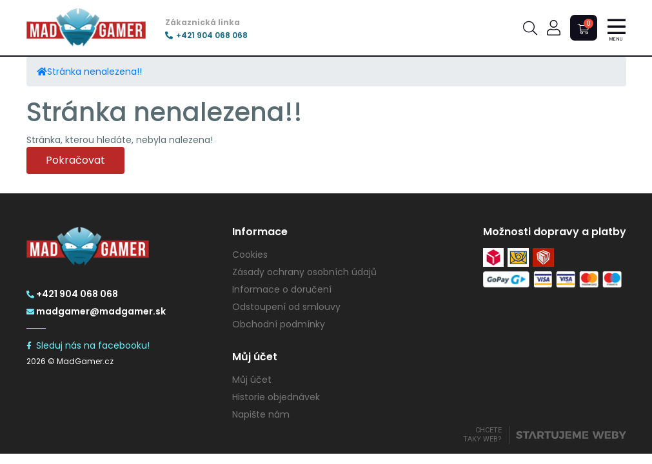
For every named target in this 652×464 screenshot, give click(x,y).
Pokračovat (75, 160)
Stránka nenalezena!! (94, 71)
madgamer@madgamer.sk (96, 311)
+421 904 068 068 (206, 35)
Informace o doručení (281, 289)
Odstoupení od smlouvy (286, 306)
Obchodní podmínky (278, 324)
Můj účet (252, 379)
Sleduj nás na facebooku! (88, 345)
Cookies (250, 254)
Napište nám (261, 414)
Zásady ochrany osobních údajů (304, 272)
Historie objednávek (276, 397)
